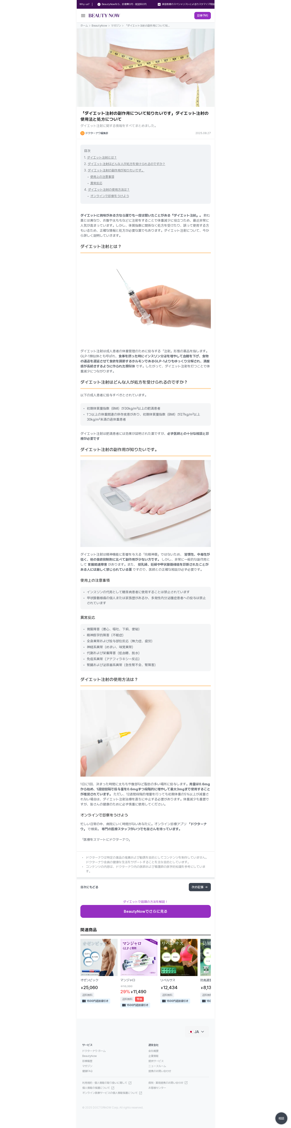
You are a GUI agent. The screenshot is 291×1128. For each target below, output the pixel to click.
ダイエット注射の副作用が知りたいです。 (116, 170)
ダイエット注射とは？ (102, 157)
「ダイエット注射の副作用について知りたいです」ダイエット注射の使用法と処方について (147, 26)
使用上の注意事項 (102, 177)
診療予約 (202, 15)
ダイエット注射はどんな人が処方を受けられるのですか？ (126, 164)
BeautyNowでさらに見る (145, 911)
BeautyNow (99, 25)
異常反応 (96, 183)
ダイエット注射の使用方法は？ (109, 189)
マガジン (116, 25)
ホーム (84, 25)
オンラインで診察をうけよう (109, 196)
